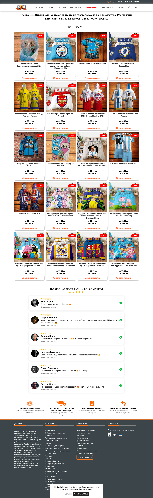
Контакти (80, 446)
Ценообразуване (82, 441)
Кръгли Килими (51, 482)
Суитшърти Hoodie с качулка (56, 471)
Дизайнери (49, 487)
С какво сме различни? (85, 443)
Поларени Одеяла (52, 461)
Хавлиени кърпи (51, 441)
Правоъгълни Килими (53, 479)
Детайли (68, 494)
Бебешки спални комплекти (56, 433)
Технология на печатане (85, 430)
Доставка (80, 435)
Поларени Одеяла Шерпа (54, 464)
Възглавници (50, 469)
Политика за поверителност (87, 451)
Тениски (48, 456)
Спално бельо (50, 430)
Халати (48, 443)
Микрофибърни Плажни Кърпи (57, 448)
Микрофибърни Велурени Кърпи (57, 451)
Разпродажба (50, 476)
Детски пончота (51, 453)
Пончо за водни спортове (54, 446)
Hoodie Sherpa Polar (52, 474)
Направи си (49, 466)
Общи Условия (81, 448)
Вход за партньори (85, 457)
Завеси (48, 459)
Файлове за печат (83, 433)
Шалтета (48, 435)
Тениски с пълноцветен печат (56, 438)
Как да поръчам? (82, 438)
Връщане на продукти (84, 453)
